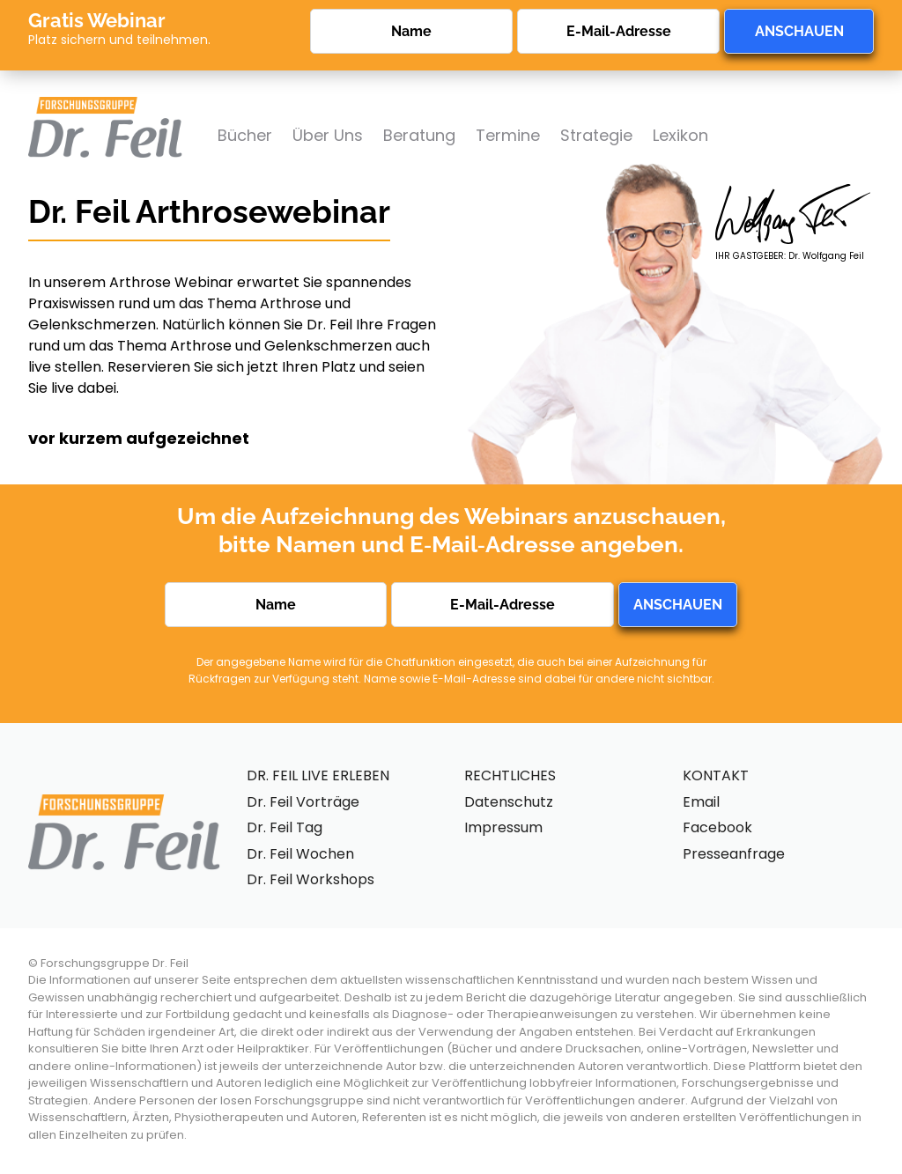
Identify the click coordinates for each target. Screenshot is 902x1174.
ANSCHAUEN (799, 31)
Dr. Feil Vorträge (303, 802)
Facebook (717, 827)
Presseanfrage (734, 854)
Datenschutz (508, 802)
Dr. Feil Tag (284, 827)
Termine (508, 135)
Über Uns (327, 135)
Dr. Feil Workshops (310, 879)
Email (701, 802)
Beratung (419, 135)
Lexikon (680, 135)
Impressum (503, 827)
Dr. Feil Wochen (300, 854)
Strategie (596, 135)
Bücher (245, 135)
